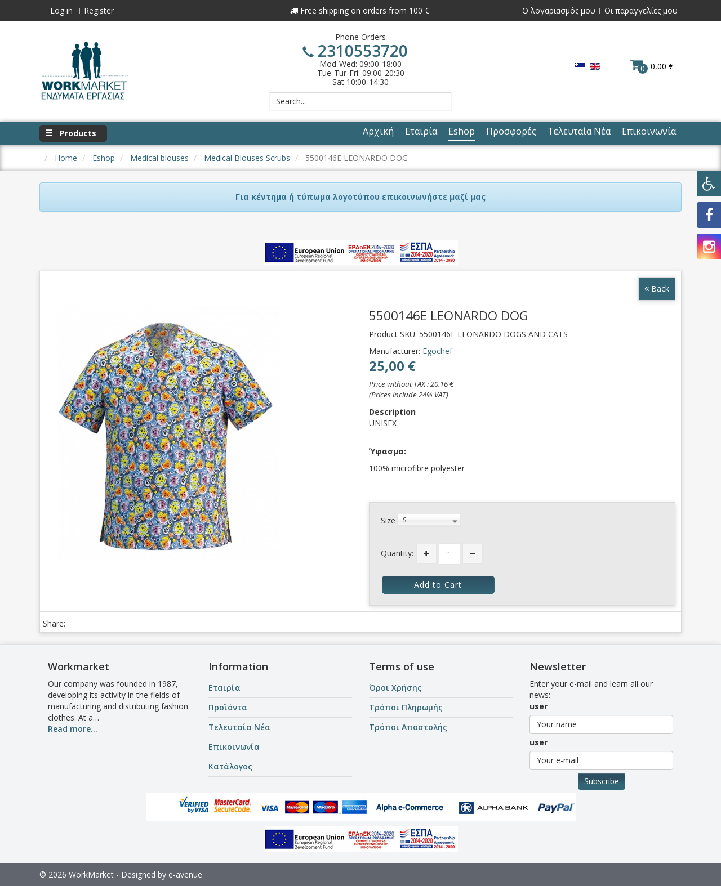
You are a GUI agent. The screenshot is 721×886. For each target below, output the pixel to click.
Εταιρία (224, 687)
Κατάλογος (230, 766)
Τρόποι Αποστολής (408, 727)
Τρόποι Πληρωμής (406, 707)
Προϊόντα (227, 707)
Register (99, 10)
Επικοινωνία (234, 746)
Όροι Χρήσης (395, 687)
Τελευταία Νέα (239, 727)
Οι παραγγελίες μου (641, 10)
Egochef (437, 351)
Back (656, 288)
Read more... (72, 728)
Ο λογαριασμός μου (558, 10)
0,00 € (651, 66)
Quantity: (397, 553)
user (538, 706)
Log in (61, 10)
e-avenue (185, 874)
